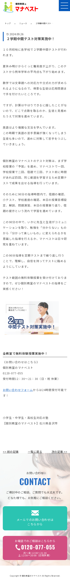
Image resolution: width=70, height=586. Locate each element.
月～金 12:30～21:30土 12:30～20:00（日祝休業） (35, 548)
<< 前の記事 (11, 451)
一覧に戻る (35, 451)
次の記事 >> (59, 451)
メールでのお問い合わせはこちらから (35, 518)
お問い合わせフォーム (18, 390)
